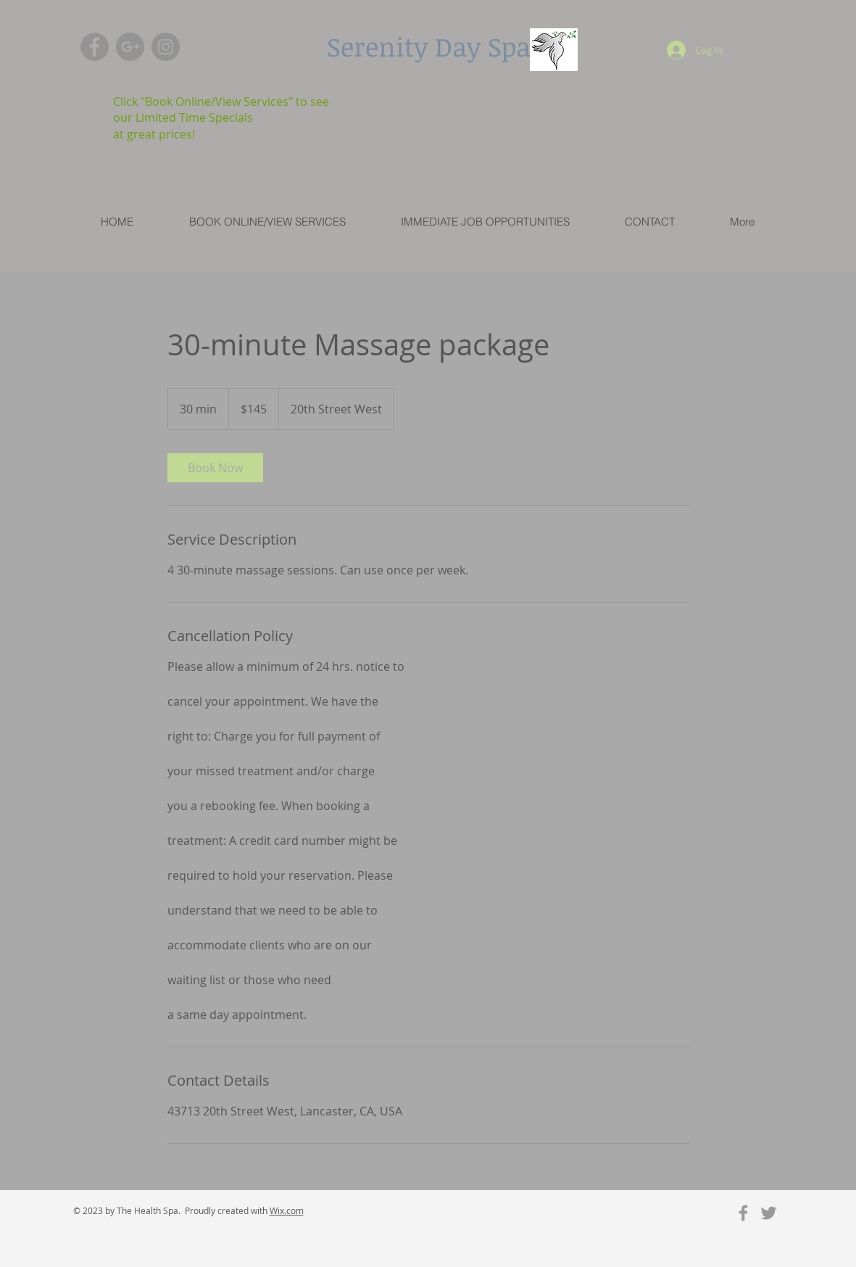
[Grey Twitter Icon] (768, 1212)
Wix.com (287, 1210)
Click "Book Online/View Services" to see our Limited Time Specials (221, 109)
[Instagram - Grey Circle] (165, 47)
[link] (215, 467)
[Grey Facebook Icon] (743, 1212)
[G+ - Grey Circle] (130, 47)
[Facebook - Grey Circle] (94, 47)
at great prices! (154, 134)
